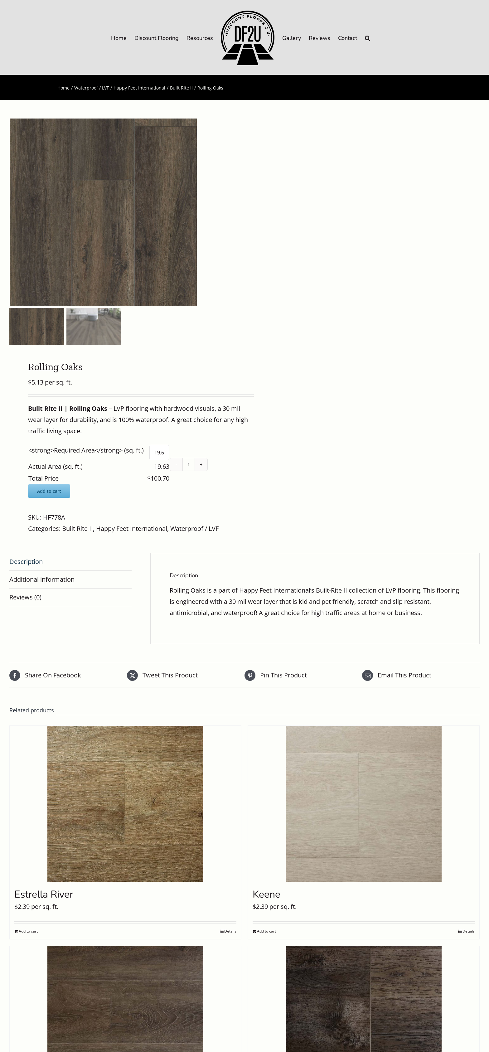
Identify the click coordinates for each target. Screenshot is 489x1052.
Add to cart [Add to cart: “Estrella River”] (28, 931)
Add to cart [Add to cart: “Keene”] (266, 931)
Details (230, 931)
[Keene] (363, 804)
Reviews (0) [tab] (25, 597)
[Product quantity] (188, 464)
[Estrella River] (125, 804)
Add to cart (49, 491)
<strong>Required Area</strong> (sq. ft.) (86, 450)
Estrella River (43, 894)
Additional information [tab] (42, 579)
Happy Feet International (131, 528)
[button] (367, 38)
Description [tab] (26, 561)
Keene (266, 894)
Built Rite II (77, 528)
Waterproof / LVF (194, 528)
